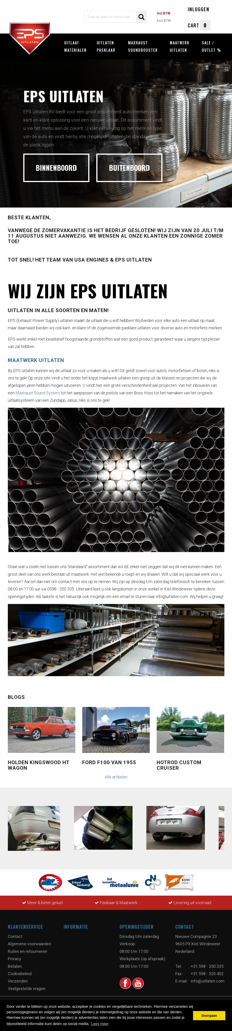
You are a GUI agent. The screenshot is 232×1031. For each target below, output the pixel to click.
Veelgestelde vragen (26, 988)
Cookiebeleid (20, 973)
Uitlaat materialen (75, 46)
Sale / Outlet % (211, 46)
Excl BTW (164, 21)
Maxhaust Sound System (37, 392)
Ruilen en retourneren (27, 951)
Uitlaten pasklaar (106, 46)
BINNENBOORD (56, 167)
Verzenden (18, 981)
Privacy (14, 958)
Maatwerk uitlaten (179, 46)
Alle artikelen (116, 777)
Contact (15, 936)
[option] (116, 132)
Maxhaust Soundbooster (143, 46)
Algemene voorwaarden (29, 943)
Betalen (15, 966)
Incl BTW (163, 13)
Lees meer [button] (100, 1024)
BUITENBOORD (129, 167)
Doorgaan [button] (209, 1015)
